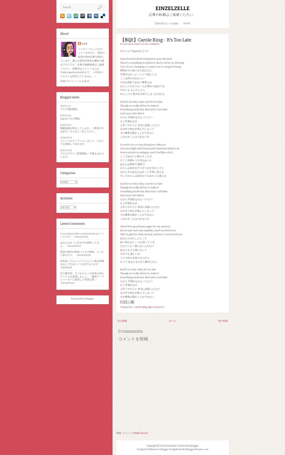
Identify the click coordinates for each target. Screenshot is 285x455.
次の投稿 (122, 320)
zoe (85, 43)
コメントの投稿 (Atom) (135, 433)
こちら (71, 131)
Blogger (89, 298)
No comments (152, 44)
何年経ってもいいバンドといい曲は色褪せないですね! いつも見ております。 (82, 263)
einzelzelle (173, 8)
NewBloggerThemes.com (195, 449)
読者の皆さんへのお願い (167, 23)
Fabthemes (153, 449)
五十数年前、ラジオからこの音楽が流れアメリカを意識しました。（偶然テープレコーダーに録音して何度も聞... (82, 276)
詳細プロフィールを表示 (75, 81)
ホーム (172, 320)
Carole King (140, 307)
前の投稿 (223, 320)
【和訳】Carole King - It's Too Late (155, 40)
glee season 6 (156, 307)
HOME (186, 23)
